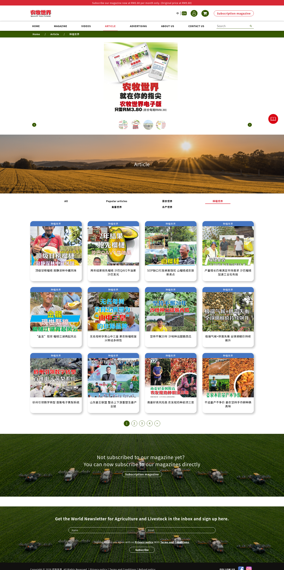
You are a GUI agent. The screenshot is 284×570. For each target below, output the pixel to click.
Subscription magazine (234, 13)
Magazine (60, 26)
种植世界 (153, 203)
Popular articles (107, 203)
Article (110, 26)
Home (36, 26)
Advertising (138, 26)
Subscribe (142, 543)
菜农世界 (130, 203)
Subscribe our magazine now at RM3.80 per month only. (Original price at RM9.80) (142, 3)
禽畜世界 (176, 203)
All (85, 203)
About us (167, 26)
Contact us (196, 26)
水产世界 (199, 203)
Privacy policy (144, 535)
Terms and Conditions (174, 535)
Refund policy (147, 563)
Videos (86, 26)
